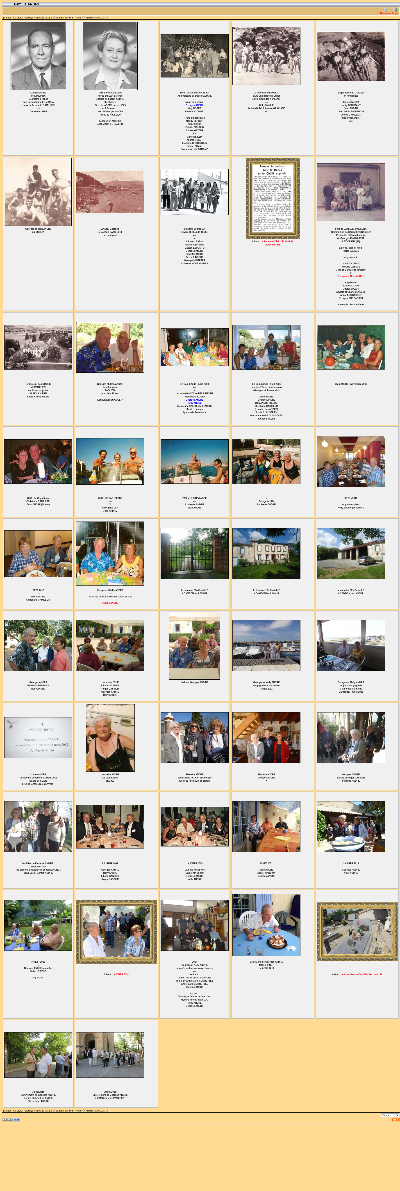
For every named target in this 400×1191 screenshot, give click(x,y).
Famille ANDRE (110, 603)
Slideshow (385, 11)
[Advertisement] (137, 1156)
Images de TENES (45, 17)
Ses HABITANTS (75, 17)
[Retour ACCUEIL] (13, 17)
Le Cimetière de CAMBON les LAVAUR (361, 974)
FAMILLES (101, 17)
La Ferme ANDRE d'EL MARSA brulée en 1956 (277, 243)
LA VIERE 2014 (121, 974)
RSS (395, 1119)
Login (395, 11)
